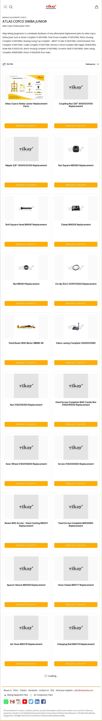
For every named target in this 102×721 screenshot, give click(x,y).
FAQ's (15, 690)
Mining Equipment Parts (14, 17)
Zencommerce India (56, 715)
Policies (23, 690)
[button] (92, 64)
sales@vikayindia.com (83, 690)
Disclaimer (32, 690)
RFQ (52, 690)
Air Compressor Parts (43, 695)
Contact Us (44, 690)
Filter (7, 64)
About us (8, 690)
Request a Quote (26, 125)
